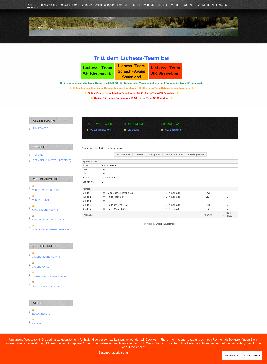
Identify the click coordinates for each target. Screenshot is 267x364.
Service (163, 5)
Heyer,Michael (115, 209)
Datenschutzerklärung (212, 5)
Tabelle (139, 154)
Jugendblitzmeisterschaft (49, 276)
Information (123, 154)
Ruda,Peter (113, 197)
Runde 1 (86, 193)
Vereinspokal (41, 200)
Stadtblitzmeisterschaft (48, 219)
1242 (104, 173)
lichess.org (40, 128)
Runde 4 (86, 205)
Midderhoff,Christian (118, 193)
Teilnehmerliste (173, 154)
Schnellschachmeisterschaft (51, 229)
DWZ (119, 5)
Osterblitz (39, 323)
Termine (38, 155)
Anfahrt (175, 5)
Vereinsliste (133, 5)
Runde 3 (86, 201)
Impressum (31, 7)
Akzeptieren (251, 355)
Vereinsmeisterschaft (46, 190)
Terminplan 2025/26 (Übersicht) (52, 160)
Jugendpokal (40, 266)
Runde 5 (86, 209)
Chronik (87, 5)
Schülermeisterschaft (47, 286)
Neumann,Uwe (115, 205)
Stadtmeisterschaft (45, 210)
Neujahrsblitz (41, 314)
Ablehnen (231, 355)
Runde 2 (86, 197)
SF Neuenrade (109, 177)
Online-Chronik (104, 5)
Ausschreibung (69, 5)
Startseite (31, 5)
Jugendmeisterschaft (46, 257)
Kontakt (189, 5)
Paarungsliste (196, 154)
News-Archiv (49, 5)
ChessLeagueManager (166, 224)
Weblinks (149, 5)
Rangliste (154, 154)
